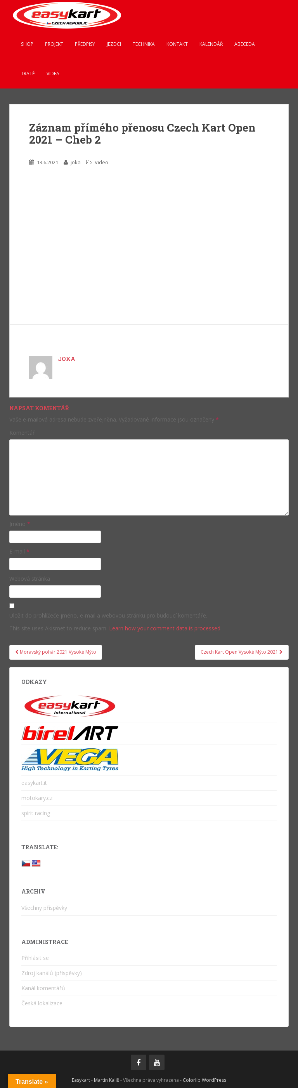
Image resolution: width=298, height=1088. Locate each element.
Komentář (22, 432)
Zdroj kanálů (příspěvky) (51, 973)
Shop (27, 44)
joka (76, 162)
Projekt (54, 44)
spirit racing (35, 813)
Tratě (28, 73)
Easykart (81, 1080)
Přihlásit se (35, 957)
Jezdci (114, 44)
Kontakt (177, 44)
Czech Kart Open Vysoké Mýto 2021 (242, 652)
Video (101, 162)
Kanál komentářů (43, 988)
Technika (144, 44)
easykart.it (34, 782)
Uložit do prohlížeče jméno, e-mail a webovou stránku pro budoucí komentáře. (108, 615)
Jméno (19, 524)
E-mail (19, 551)
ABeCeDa (244, 44)
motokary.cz (36, 798)
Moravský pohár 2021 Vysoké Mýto (55, 652)
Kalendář (211, 44)
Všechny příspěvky (44, 907)
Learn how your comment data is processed (164, 628)
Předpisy (85, 44)
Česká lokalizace (41, 1003)
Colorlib (192, 1080)
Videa (53, 73)
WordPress (214, 1080)
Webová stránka (29, 578)
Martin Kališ (106, 1080)
